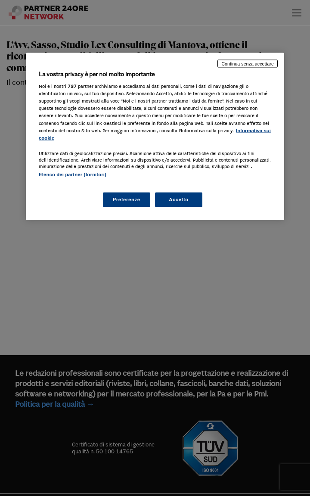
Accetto (179, 199)
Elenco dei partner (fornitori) (72, 174)
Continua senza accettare (247, 63)
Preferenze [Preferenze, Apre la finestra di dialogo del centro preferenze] (126, 199)
